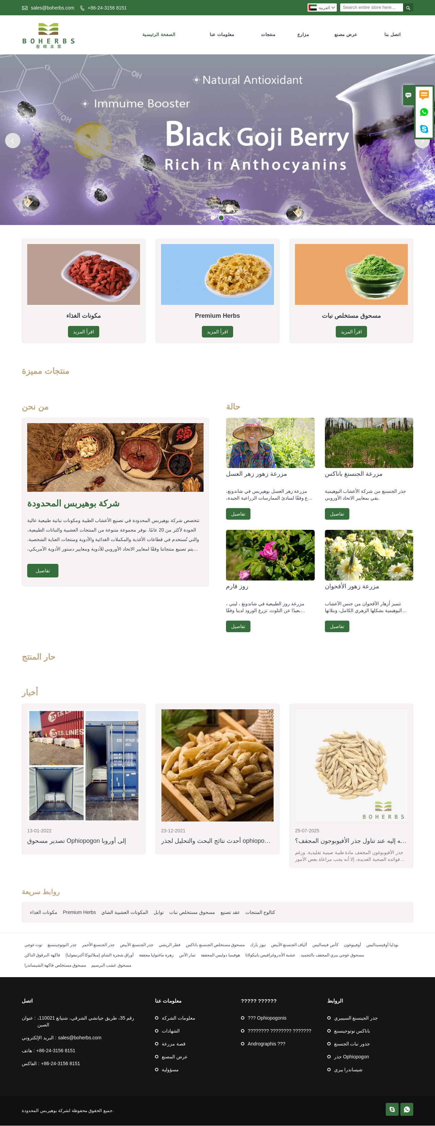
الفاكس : (30, 1064)
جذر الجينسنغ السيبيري (356, 1018)
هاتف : (28, 1051)
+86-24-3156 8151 (107, 8)
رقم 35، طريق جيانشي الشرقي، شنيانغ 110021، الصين (86, 1022)
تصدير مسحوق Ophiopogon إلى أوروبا (76, 841)
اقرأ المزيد (83, 332)
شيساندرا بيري (348, 1070)
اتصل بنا (392, 34)
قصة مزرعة (174, 1044)
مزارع (303, 34)
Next (422, 141)
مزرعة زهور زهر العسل (256, 474)
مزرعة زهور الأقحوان (352, 586)
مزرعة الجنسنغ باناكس (354, 474)
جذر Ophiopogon (351, 1057)
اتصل (27, 1001)
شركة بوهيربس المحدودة (73, 504)
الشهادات (171, 1031)
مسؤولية (170, 1070)
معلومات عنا (222, 34)
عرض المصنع (175, 1057)
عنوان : (29, 1018)
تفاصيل (43, 571)
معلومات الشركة (178, 1018)
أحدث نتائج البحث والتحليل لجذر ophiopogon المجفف (229, 841)
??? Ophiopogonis (267, 1018)
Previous (12, 141)
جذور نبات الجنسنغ (352, 1044)
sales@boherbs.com (52, 8)
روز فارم (237, 586)
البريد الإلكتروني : (39, 1038)
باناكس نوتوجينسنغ (352, 1031)
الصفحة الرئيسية (159, 34)
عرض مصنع (346, 34)
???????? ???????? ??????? (279, 1031)
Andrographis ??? (266, 1044)
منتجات (268, 34)
